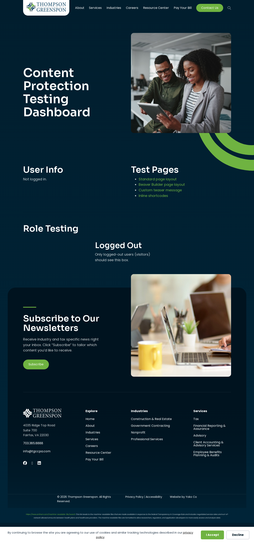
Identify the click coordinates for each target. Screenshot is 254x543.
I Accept (212, 535)
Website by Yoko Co (183, 497)
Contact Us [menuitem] (209, 7)
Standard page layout (158, 179)
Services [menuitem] (95, 8)
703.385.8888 (33, 443)
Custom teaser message (160, 190)
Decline (238, 535)
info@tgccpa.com (36, 451)
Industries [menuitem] (113, 8)
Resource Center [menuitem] (156, 8)
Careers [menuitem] (132, 8)
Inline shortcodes (153, 195)
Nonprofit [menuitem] (138, 433)
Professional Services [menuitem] (147, 439)
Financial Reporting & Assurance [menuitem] (209, 427)
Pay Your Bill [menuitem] (183, 7)
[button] (229, 8)
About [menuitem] (79, 8)
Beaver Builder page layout (162, 184)
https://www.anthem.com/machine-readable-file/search (50, 514)
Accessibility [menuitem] (154, 496)
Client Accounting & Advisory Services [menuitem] (208, 444)
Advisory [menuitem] (199, 436)
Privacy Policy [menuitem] (134, 496)
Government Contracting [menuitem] (150, 426)
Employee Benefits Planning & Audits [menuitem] (207, 454)
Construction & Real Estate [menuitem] (151, 419)
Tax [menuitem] (196, 419)
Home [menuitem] (90, 419)
